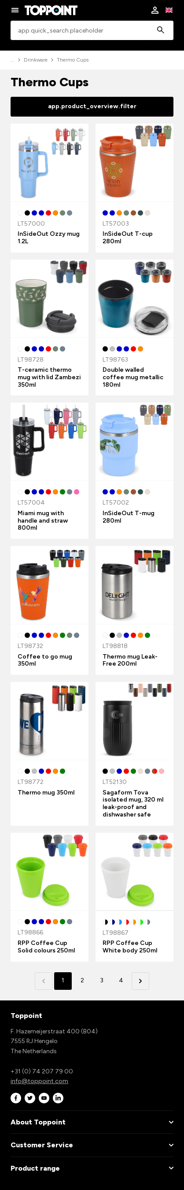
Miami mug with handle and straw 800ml (43, 520)
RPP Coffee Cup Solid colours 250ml (46, 946)
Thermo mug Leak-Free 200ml (130, 660)
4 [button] (121, 980)
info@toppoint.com (39, 1081)
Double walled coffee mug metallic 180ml (133, 377)
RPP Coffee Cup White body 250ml (130, 946)
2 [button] (82, 980)
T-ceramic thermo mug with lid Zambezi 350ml (49, 377)
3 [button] (101, 980)
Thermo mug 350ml (46, 792)
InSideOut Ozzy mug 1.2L (49, 237)
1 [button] (63, 980)
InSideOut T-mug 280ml (129, 516)
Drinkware (36, 60)
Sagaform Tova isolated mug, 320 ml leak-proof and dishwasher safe (133, 803)
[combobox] (92, 30)
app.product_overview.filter (92, 106)
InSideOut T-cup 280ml (128, 237)
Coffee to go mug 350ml (45, 660)
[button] (140, 981)
